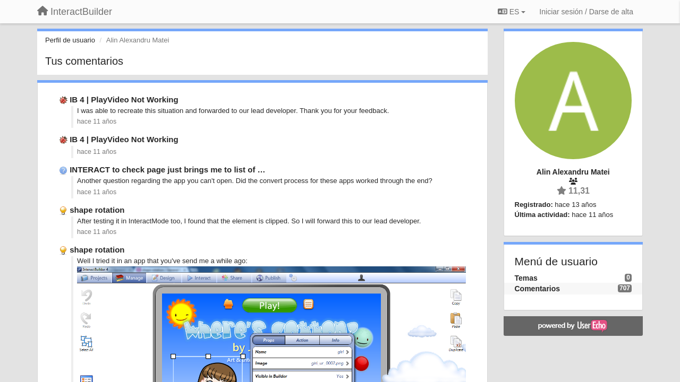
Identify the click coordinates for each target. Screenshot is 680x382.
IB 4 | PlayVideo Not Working (124, 99)
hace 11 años (96, 121)
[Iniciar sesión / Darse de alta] (586, 12)
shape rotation (97, 209)
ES (511, 11)
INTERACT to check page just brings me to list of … (167, 169)
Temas (526, 278)
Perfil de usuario (70, 40)
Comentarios (537, 288)
